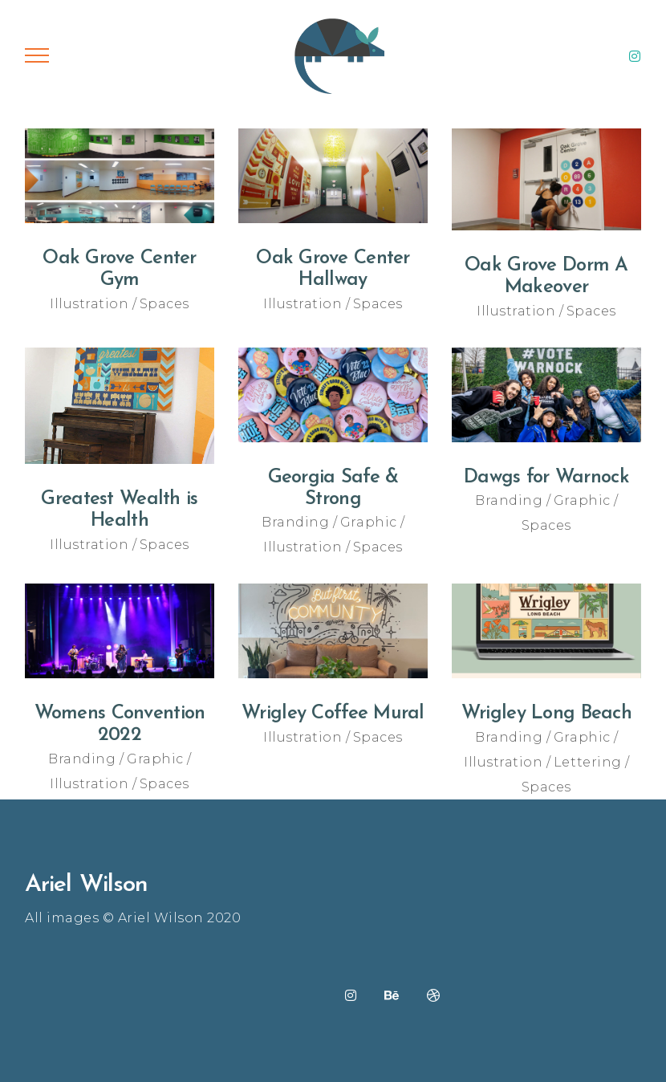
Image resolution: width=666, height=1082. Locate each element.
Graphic (368, 522)
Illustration (89, 303)
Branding (295, 522)
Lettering (588, 762)
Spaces (164, 303)
